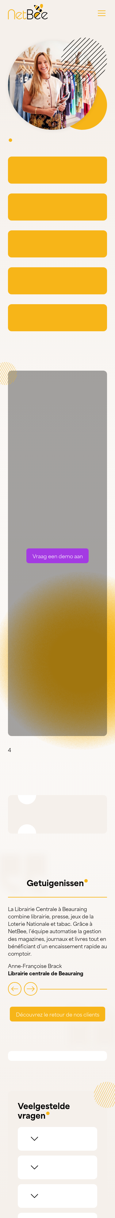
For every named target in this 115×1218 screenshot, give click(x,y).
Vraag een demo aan (58, 560)
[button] (101, 13)
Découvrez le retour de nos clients (57, 1018)
